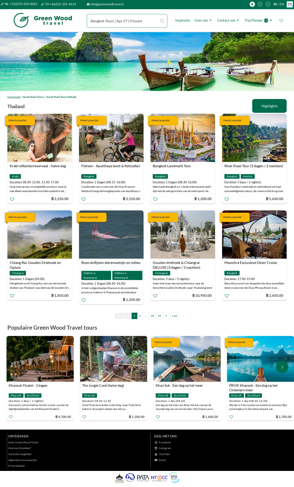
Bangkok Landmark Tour (172, 166)
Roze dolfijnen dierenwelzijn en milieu (111, 262)
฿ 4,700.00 (64, 417)
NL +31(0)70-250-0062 (21, 4)
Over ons (203, 20)
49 (159, 315)
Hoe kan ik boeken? (19, 448)
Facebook (165, 442)
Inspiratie (182, 20)
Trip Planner (259, 20)
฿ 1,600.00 (211, 417)
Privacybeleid (16, 465)
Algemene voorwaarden (22, 460)
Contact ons (228, 20)
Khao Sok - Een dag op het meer (180, 385)
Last (174, 315)
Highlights (269, 106)
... (146, 315)
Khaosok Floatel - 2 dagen (29, 385)
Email (162, 460)
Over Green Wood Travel (23, 442)
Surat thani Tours (33, 97)
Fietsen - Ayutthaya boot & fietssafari (110, 166)
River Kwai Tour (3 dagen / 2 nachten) (253, 166)
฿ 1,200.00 (138, 417)
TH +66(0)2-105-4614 (60, 4)
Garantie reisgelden (20, 454)
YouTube (164, 454)
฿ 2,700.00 (285, 417)
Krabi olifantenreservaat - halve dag (38, 166)
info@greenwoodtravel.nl (106, 4)
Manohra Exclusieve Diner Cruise (250, 262)
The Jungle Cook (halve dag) (104, 385)
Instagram (165, 448)
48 (152, 315)
